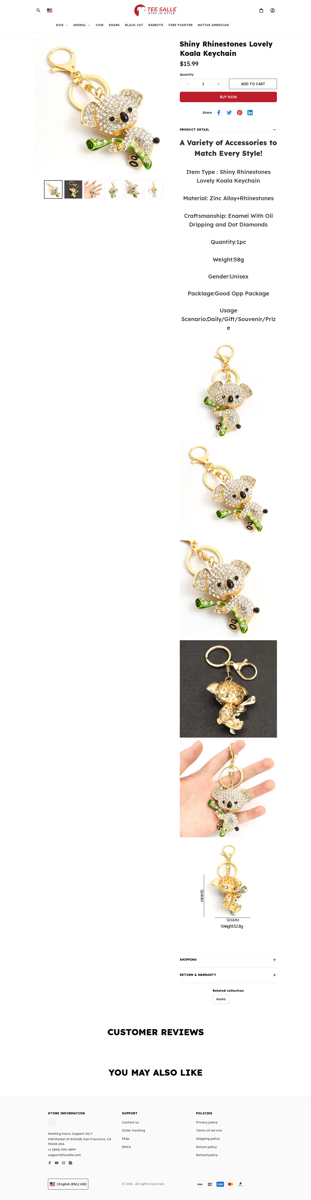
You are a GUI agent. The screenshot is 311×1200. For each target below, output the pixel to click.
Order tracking (133, 1130)
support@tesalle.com (64, 1155)
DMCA (126, 1147)
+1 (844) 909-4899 (62, 1150)
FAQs (125, 1139)
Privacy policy (207, 1122)
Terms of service (209, 1130)
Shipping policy (208, 1139)
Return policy (206, 1147)
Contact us (130, 1122)
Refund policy (207, 1155)
